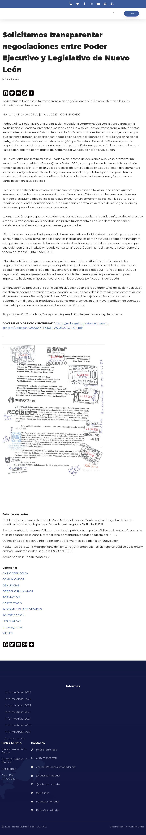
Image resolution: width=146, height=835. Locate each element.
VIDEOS (7, 633)
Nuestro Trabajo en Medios (14, 761)
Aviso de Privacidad (9, 777)
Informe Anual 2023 (18, 705)
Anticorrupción (15, 738)
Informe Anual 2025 (18, 692)
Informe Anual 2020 (18, 725)
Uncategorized (12, 627)
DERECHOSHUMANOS (17, 591)
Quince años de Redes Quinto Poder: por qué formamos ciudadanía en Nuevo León (60, 540)
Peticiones (9, 768)
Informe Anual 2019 (17, 731)
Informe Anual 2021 (17, 718)
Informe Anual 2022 (18, 712)
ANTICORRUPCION (15, 573)
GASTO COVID (12, 603)
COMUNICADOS (13, 579)
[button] (113, 13)
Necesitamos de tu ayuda (14, 751)
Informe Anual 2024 (18, 698)
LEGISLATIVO (11, 621)
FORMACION (11, 597)
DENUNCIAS (10, 585)
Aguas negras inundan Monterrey (25, 557)
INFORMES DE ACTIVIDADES (22, 609)
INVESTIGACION (13, 615)
